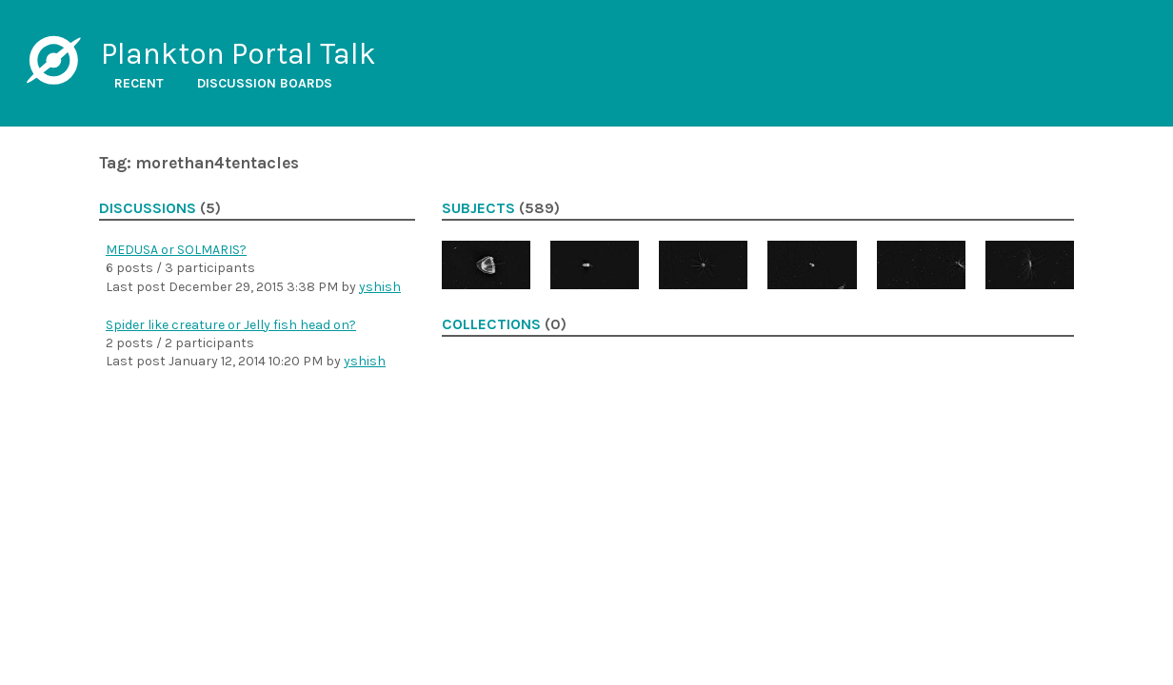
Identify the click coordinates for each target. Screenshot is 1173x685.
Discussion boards (264, 83)
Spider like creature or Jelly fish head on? (231, 325)
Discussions (147, 208)
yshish (380, 287)
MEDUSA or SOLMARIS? (176, 250)
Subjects (478, 208)
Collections (491, 324)
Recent (139, 83)
